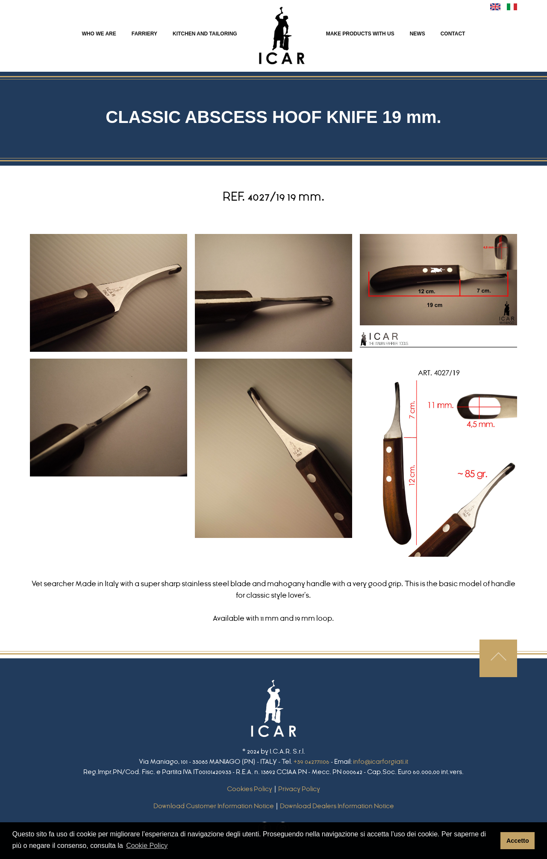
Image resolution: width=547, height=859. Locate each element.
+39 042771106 (311, 762)
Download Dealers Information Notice (337, 806)
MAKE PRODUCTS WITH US (360, 34)
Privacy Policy (299, 789)
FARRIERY (144, 34)
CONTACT (453, 34)
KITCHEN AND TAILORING (205, 34)
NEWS (417, 34)
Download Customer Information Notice (213, 806)
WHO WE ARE (99, 34)
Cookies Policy (249, 789)
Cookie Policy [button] (147, 845)
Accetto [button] (517, 840)
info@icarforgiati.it (380, 762)
